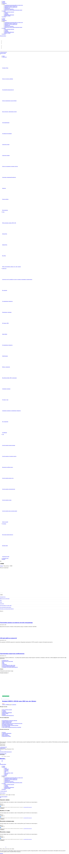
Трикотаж (6, 773)
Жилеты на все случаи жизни (4, 598)
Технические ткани (5, 556)
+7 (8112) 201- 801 (3, 52)
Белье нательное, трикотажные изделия (9, 111)
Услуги (3, 4)
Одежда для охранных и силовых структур (10, 166)
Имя (1, 814)
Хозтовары (4, 523)
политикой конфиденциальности (28, 807)
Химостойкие (4, 334)
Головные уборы (5, 67)
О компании (4, 3)
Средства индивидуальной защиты (5, 607)
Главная (3, 1)
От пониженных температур (7, 345)
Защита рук (4, 268)
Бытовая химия (5, 545)
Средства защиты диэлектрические (8, 489)
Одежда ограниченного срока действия (9, 100)
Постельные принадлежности (7, 534)
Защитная (4, 188)
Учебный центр (7, 8)
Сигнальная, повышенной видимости (9, 177)
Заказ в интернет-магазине (9, 11)
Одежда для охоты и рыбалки (7, 78)
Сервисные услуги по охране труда (10, 7)
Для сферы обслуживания (7, 133)
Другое (5, 774)
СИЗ (3, 434)
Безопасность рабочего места (7, 467)
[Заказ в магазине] (4, 672)
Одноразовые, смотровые (6, 312)
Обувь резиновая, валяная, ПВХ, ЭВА (9, 222)
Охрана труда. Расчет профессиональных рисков (13, 27)
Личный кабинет (3, 35)
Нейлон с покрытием (6, 366)
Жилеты (3, 559)
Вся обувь (4, 255)
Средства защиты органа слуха (7, 478)
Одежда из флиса (5, 199)
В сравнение (14, 704)
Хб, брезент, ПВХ (5, 323)
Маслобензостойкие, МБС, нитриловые (9, 377)
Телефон (1, 805)
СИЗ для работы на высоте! (8, 638)
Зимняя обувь (4, 244)
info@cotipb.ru (2, 748)
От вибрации (4, 432)
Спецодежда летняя (5, 144)
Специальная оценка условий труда (10, 6)
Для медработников (5, 122)
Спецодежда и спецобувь (8, 26)
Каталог (3, 2)
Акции (5, 768)
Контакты (4, 16)
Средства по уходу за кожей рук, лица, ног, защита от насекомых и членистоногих (17, 279)
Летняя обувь (4, 233)
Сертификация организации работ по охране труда (13, 5)
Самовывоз (6, 13)
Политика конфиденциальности (6, 751)
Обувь (3, 663)
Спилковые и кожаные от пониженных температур (11, 410)
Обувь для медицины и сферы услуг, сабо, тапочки (11, 266)
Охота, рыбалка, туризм (8, 772)
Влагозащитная (5, 210)
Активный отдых (5, 558)
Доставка (6, 12)
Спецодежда (2, 603)
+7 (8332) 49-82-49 (3, 791)
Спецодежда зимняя (5, 155)
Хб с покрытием (5, 421)
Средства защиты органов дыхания (8, 445)
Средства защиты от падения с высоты (9, 456)
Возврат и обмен (7, 15)
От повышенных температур (7, 301)
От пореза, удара (5, 399)
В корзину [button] (9, 704)
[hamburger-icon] (0, 54)
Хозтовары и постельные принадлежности (7, 608)
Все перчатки (4, 290)
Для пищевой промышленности (8, 89)
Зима (1, 600)
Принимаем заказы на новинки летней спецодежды (16, 622)
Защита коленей (5, 521)
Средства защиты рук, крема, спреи (5, 605)
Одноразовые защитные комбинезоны (12, 653)
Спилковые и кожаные (6, 388)
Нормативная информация (9, 14)
